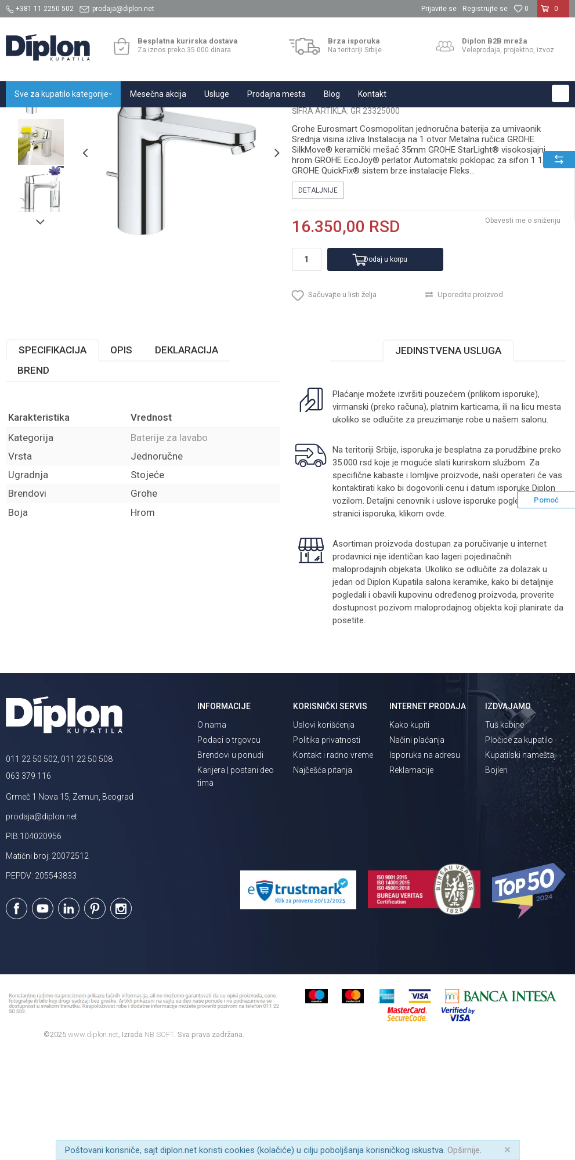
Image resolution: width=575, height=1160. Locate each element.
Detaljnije (318, 298)
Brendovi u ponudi (230, 862)
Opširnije (463, 1150)
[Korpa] (553, 13)
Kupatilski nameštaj (520, 862)
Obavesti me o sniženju (522, 328)
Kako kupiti (409, 832)
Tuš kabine (504, 832)
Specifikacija (52, 458)
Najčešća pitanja (322, 877)
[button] (560, 93)
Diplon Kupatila (31, 119)
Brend (33, 478)
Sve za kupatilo (91, 119)
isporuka (379, 621)
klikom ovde (421, 621)
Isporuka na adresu (424, 862)
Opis (121, 458)
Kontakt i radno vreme (333, 862)
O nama (211, 832)
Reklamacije (411, 877)
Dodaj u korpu (385, 367)
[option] (41, 202)
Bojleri (496, 877)
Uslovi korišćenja (324, 832)
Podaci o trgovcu (229, 847)
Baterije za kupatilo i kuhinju (171, 119)
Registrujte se (485, 9)
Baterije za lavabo (256, 119)
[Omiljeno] (521, 9)
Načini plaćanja (416, 847)
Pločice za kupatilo (519, 847)
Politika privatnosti (326, 847)
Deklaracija (186, 458)
